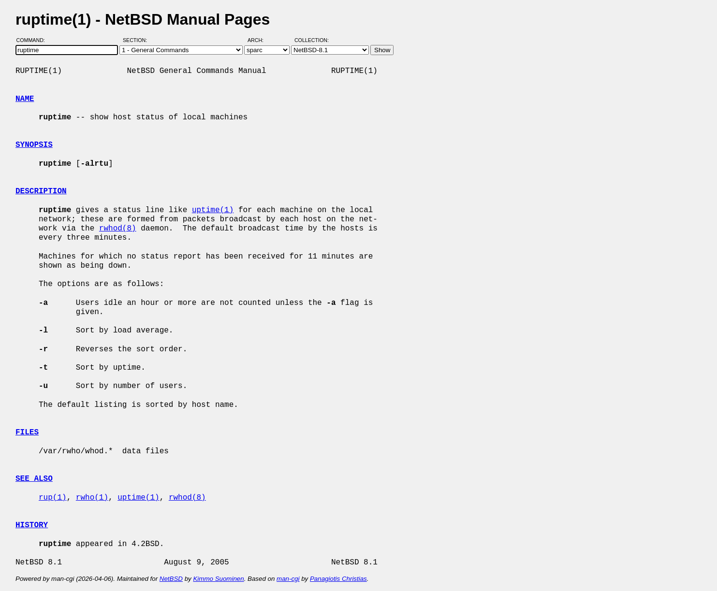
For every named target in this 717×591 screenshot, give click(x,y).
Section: (137, 40)
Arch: (260, 40)
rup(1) (53, 497)
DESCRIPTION (41, 191)
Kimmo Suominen (218, 578)
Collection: (311, 40)
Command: (33, 40)
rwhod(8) (117, 228)
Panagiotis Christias (338, 578)
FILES (27, 432)
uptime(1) (213, 210)
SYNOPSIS (34, 145)
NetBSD (171, 578)
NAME (24, 99)
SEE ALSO (34, 479)
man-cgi (288, 578)
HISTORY (31, 525)
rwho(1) (92, 497)
